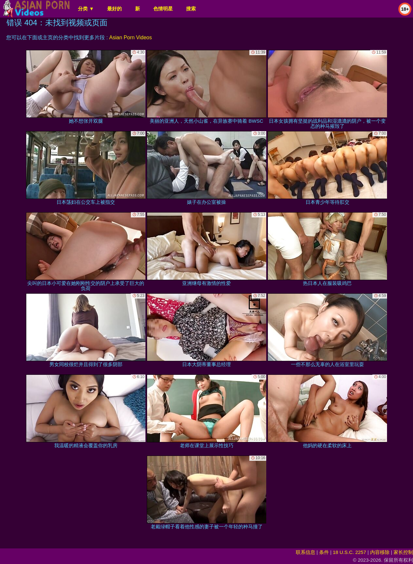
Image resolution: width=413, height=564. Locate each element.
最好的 (114, 8)
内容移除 (380, 552)
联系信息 (305, 552)
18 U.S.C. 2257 (349, 552)
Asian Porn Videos (130, 37)
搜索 (191, 8)
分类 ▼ (86, 8)
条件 (324, 552)
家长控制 (403, 552)
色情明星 (163, 8)
